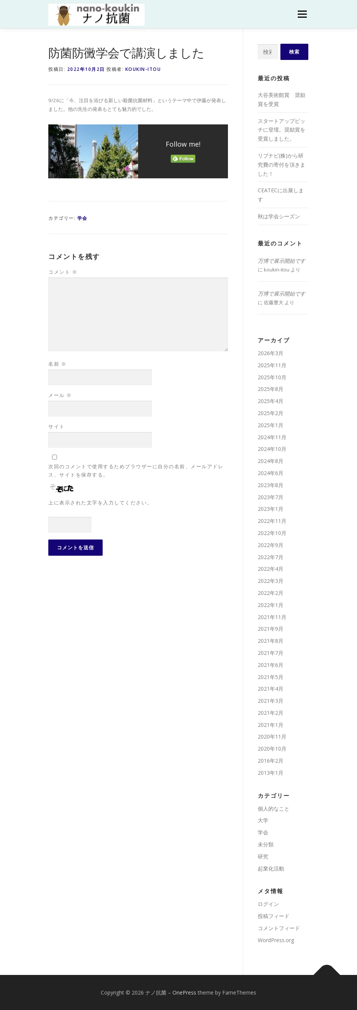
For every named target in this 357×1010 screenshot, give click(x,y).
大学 (263, 820)
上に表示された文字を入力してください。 (100, 502)
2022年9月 (270, 545)
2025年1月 (270, 425)
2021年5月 (270, 676)
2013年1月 (270, 772)
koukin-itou (143, 69)
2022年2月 (270, 592)
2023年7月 (270, 497)
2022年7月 (270, 557)
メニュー (302, 14)
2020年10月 (272, 748)
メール (60, 395)
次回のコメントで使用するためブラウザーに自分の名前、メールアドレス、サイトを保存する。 (135, 470)
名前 (57, 363)
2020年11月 (272, 736)
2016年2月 (270, 760)
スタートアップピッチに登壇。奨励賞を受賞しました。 (281, 130)
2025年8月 (270, 388)
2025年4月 (270, 401)
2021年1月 (270, 724)
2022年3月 (270, 580)
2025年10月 (272, 377)
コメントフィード (279, 928)
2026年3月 (270, 353)
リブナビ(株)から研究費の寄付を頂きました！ (281, 164)
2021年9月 (270, 628)
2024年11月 (272, 437)
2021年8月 (270, 640)
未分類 (266, 844)
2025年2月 (270, 413)
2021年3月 (270, 700)
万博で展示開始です (281, 260)
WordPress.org (276, 940)
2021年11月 (272, 617)
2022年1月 (270, 604)
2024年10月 (272, 448)
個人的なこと (273, 808)
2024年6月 (270, 473)
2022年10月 (272, 532)
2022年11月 (272, 520)
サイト (56, 426)
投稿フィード (273, 916)
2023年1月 (270, 508)
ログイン (268, 903)
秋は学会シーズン (279, 216)
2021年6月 (270, 664)
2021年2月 (270, 712)
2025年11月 (272, 365)
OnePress (184, 992)
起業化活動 (271, 868)
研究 (263, 856)
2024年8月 (270, 460)
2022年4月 (270, 568)
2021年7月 (270, 652)
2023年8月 (270, 485)
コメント (62, 271)
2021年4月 (270, 688)
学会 (82, 218)
